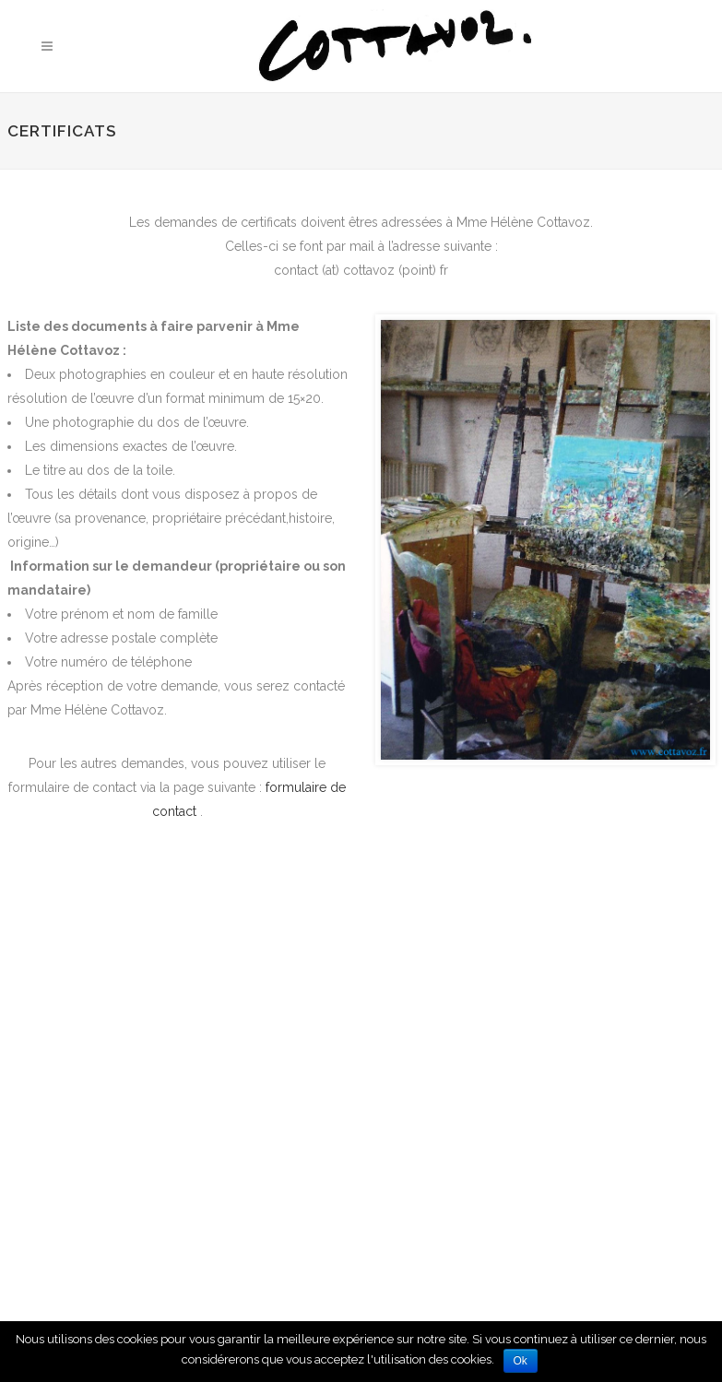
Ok (520, 1360)
